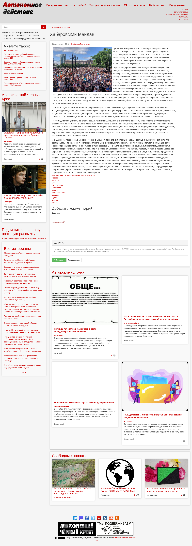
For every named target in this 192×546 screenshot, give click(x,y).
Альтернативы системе (61, 27)
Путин (54, 198)
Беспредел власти (78, 175)
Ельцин (55, 203)
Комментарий (58, 222)
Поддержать (177, 5)
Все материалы (17, 249)
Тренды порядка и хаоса (105, 5)
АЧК (127, 5)
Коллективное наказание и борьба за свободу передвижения (84, 402)
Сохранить (58, 260)
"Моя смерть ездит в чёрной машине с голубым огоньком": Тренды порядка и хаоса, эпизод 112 (22, 56)
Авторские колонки (68, 272)
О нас (96, 540)
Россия (55, 178)
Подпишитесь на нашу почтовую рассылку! (21, 232)
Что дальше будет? (12, 50)
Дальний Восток (58, 193)
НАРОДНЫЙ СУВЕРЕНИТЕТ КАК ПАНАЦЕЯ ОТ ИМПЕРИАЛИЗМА (118, 489)
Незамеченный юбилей (13, 73)
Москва (55, 190)
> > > (24, 372)
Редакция (8, 141)
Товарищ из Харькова (63, 497)
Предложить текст (57, 5)
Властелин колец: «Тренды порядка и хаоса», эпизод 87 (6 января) (22, 84)
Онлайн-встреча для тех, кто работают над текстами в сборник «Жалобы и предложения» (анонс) (23, 290)
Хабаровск (56, 180)
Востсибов (58, 336)
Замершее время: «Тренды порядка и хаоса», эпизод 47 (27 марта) (22, 63)
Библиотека (157, 5)
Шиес (54, 183)
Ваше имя (56, 213)
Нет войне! (79, 5)
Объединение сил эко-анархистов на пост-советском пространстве (166, 489)
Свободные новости (69, 456)
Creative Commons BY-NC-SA (125, 538)
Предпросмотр (74, 260)
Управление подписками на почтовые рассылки (24, 238)
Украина (55, 195)
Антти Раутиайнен (131, 323)
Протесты (91, 175)
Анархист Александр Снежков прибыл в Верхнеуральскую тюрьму (24, 196)
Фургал (55, 200)
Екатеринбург (57, 185)
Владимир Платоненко (80, 44)
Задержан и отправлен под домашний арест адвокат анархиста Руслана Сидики (23, 135)
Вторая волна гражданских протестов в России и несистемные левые (23, 69)
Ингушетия (56, 188)
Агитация (139, 5)
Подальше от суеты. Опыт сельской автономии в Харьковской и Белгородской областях (72, 491)
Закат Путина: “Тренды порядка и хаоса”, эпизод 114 (20, 78)
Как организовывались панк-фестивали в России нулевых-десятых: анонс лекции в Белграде (20, 358)
